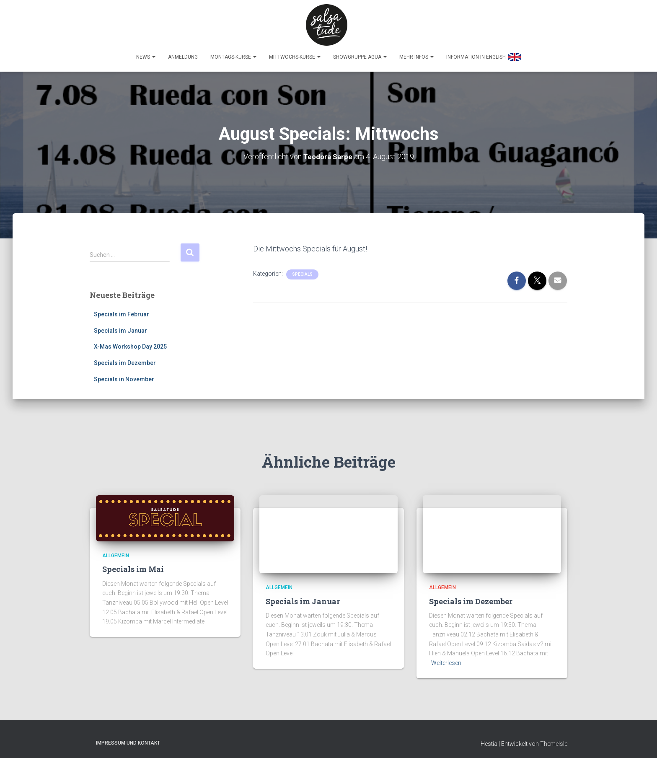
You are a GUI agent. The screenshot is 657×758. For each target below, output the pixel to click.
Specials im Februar (121, 310)
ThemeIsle (553, 740)
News (145, 53)
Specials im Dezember (125, 359)
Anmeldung (183, 53)
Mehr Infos (416, 53)
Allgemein (115, 552)
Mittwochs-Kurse (295, 53)
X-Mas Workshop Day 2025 (130, 343)
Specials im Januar (120, 326)
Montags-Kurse (233, 53)
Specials (302, 270)
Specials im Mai (133, 566)
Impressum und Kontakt (128, 739)
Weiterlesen (446, 659)
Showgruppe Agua (360, 53)
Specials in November (124, 375)
